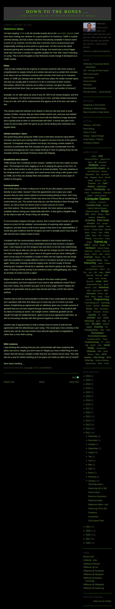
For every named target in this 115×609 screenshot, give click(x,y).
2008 (88, 535)
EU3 (98, 223)
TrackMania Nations (94, 339)
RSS (74, 377)
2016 (88, 412)
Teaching (98, 327)
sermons (91, 317)
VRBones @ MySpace (93, 574)
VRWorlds (91, 351)
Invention (88, 257)
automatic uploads (65, 33)
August (91, 452)
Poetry (93, 297)
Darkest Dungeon (92, 211)
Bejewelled (90, 174)
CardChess (101, 186)
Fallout (101, 226)
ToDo (102, 330)
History (87, 254)
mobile (90, 278)
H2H (108, 245)
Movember (90, 281)
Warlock (90, 354)
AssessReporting (93, 171)
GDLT (87, 244)
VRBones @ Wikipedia (93, 584)
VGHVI (92, 345)
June (90, 460)
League (107, 263)
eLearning (90, 220)
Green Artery (94, 492)
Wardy (105, 351)
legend (102, 269)
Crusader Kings (93, 205)
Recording (104, 309)
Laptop (100, 263)
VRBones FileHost (91, 564)
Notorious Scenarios (97, 496)
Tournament (97, 333)
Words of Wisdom (102, 360)
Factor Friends (89, 81)
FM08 (106, 232)
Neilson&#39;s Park (94, 284)
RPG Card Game (91, 74)
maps (101, 272)
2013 (88, 424)
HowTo (94, 254)
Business (98, 180)
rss (99, 315)
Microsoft (89, 275)
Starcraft (106, 324)
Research (97, 312)
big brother (105, 174)
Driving (100, 214)
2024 (88, 384)
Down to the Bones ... (57, 11)
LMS (95, 272)
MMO (106, 275)
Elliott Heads (103, 220)
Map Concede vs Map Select (96, 112)
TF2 (106, 327)
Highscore (88, 251)
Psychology (105, 303)
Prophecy (92, 512)
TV (102, 342)
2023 (88, 388)
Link (90, 272)
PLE (87, 296)
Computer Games (97, 198)
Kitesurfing (90, 263)
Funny (88, 238)
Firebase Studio (97, 229)
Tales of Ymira (89, 132)
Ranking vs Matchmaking (94, 108)
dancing (105, 205)
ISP (109, 257)
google (102, 245)
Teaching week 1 (95, 484)
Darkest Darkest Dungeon (97, 208)
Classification (96, 193)
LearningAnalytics (92, 269)
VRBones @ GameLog (93, 588)
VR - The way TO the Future (95, 70)
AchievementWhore (91, 159)
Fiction (108, 226)
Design (105, 211)
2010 (88, 527)
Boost (101, 177)
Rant (96, 309)
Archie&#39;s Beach (95, 168)
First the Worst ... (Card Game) (97, 92)
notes (95, 287)
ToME (22, 33)
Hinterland (106, 251)
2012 (88, 428)
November (93, 440)
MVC (106, 281)
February (92, 477)
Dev (87, 214)
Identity (107, 254)
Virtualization (101, 348)
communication (100, 196)
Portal (107, 297)
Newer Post (9, 382)
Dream (93, 214)
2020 (88, 396)
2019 (88, 400)
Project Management (92, 303)
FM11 (94, 236)
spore (98, 321)
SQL (104, 321)
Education (101, 217)
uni (86, 345)
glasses (95, 245)
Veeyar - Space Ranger (93, 136)
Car (99, 183)
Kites (106, 260)
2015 (88, 416)
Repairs (88, 312)
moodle (103, 278)
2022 (88, 392)
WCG (104, 354)
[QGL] (94, 156)
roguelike (92, 315)
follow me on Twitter (102, 601)
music (98, 281)
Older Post (74, 382)
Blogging (93, 177)
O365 (88, 290)
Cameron (92, 183)
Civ (108, 189)
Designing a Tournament (94, 105)
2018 (88, 404)
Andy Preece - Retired (93, 139)
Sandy (104, 315)
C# (104, 180)
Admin (90, 162)
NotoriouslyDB (89, 88)
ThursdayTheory (91, 330)
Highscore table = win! (98, 504)
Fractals (106, 236)
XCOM (106, 363)
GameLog (100, 241)
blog (86, 177)
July (90, 456)
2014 (88, 420)
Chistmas (88, 189)
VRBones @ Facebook (93, 571)
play (106, 293)
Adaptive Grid (105, 159)
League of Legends (97, 266)
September (93, 448)
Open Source (97, 290)
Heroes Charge (103, 248)
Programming (101, 299)
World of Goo (91, 363)
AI (96, 162)
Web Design (99, 357)
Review (105, 312)
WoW (100, 363)
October (92, 444)
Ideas (101, 254)
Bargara (104, 171)
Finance (87, 229)
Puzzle (88, 306)
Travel (105, 339)
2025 (88, 380)
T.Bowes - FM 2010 (92, 125)
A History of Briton (91, 143)
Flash (100, 232)
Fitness (93, 232)
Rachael (96, 306)
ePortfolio (91, 223)
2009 (88, 531)
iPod (104, 257)
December (93, 436)
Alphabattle (102, 162)
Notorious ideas (13, 29)
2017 (88, 408)
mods (97, 278)
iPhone (97, 257)
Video (99, 345)
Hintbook (98, 251)
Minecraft (98, 275)
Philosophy (91, 293)
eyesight (105, 223)
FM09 (87, 236)
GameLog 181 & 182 (97, 488)
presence (89, 300)
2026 (88, 376)
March (91, 473)
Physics (100, 293)
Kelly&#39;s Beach (94, 260)
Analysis (93, 165)
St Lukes (96, 323)
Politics (100, 297)
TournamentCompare (97, 336)
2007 (88, 539)
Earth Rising (88, 129)
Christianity (99, 189)
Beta (97, 174)
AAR (100, 156)
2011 (88, 432)
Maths (107, 272)
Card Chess (88, 77)
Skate (99, 318)
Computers (92, 202)
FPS (99, 236)
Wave (97, 354)
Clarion (86, 193)
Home (41, 382)
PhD (106, 290)
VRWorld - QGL (90, 560)
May (90, 464)
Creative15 (102, 202)
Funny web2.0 (98, 238)
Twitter (107, 342)
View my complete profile (96, 51)
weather (87, 357)
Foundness (93, 516)
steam (89, 327)
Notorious (46, 368)
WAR (99, 351)
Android (103, 165)
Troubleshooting (92, 342)
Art (108, 168)
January (92, 481)
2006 (88, 543)
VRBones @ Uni (90, 567)
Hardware (90, 247)
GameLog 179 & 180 (97, 508)
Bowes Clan (88, 556)
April (90, 468)
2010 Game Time (96, 520)
